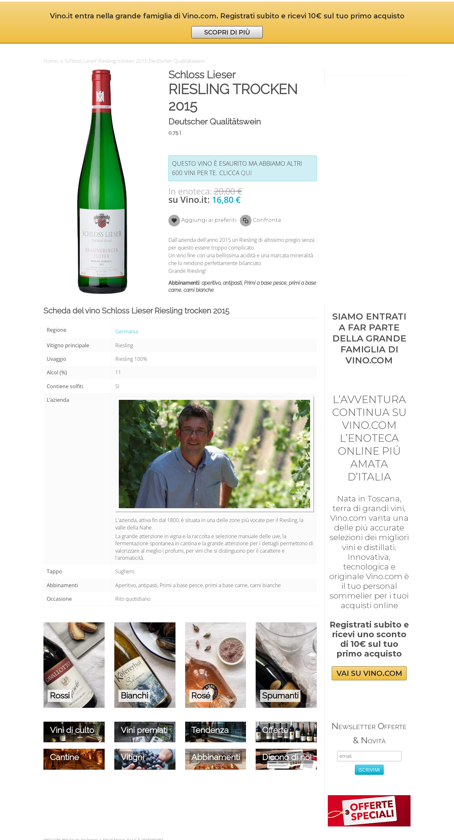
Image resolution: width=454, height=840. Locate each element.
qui (246, 172)
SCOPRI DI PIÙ (227, 32)
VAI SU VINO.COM (369, 673)
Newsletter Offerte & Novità (369, 733)
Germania (126, 331)
